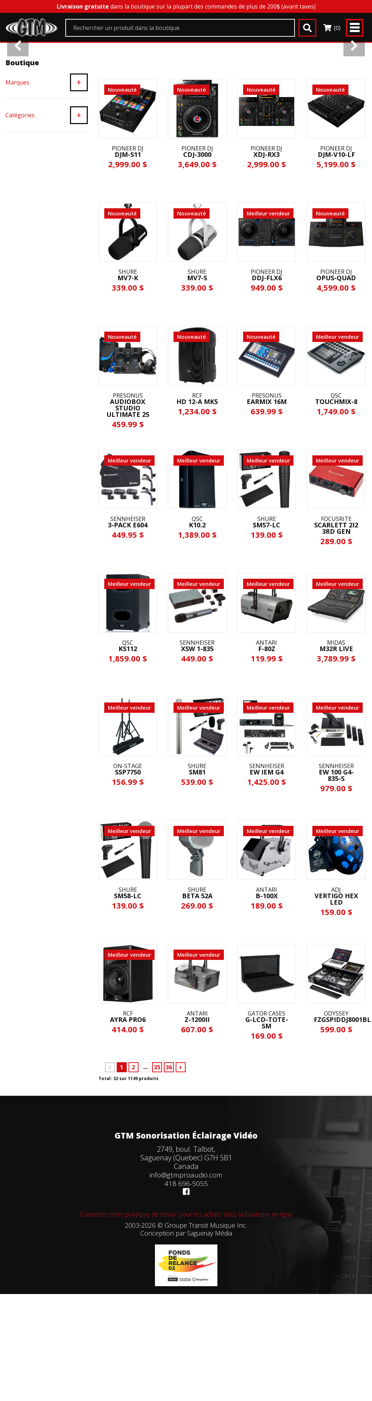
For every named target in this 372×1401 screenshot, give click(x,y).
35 (157, 1155)
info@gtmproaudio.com (186, 1262)
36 (169, 1155)
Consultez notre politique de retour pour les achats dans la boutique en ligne (186, 1302)
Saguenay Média (209, 1320)
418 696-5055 (186, 1271)
